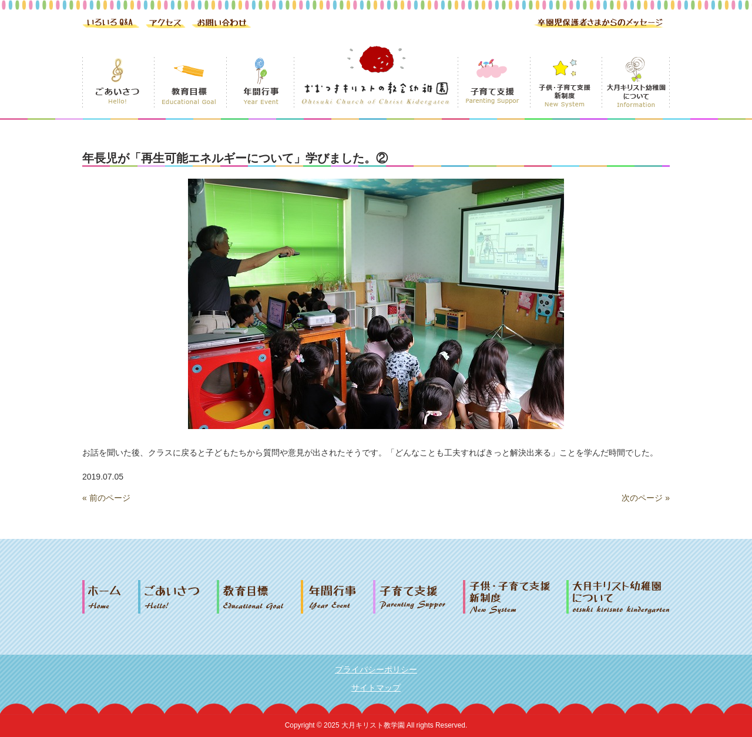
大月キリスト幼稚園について (617, 597)
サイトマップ (376, 687)
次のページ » (646, 498)
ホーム (110, 597)
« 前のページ (106, 498)
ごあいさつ (177, 597)
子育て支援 (418, 597)
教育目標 (259, 597)
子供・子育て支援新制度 (514, 597)
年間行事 (337, 597)
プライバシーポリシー (376, 669)
